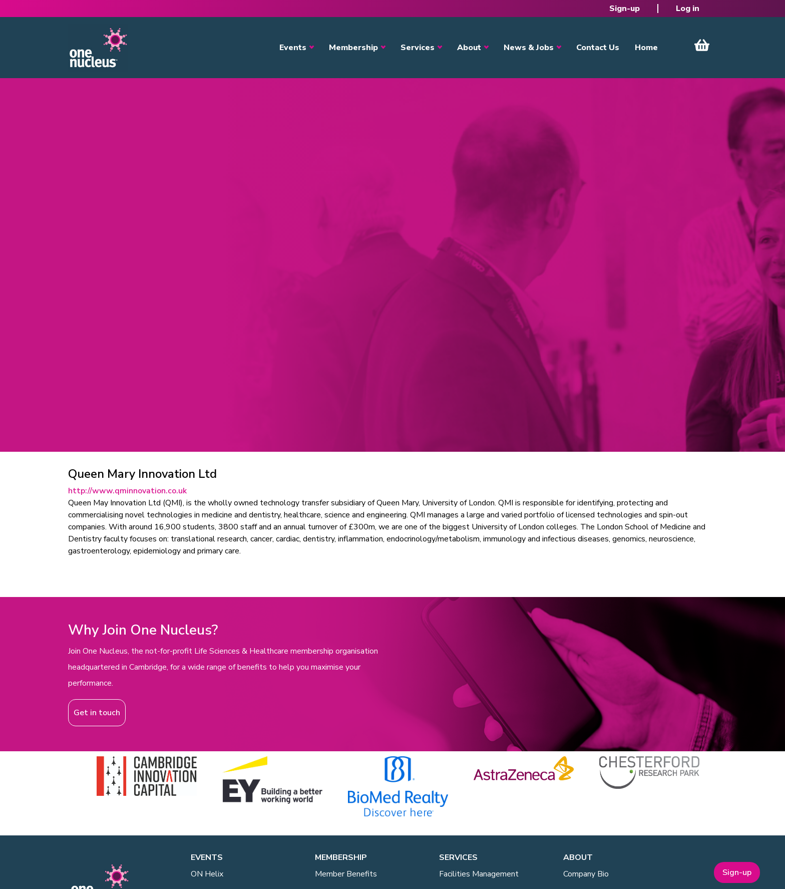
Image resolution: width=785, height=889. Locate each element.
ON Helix (207, 873)
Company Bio (586, 873)
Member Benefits (346, 873)
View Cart (701, 45)
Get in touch (97, 712)
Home (646, 47)
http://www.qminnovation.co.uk (127, 490)
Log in (687, 8)
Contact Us (597, 47)
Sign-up (624, 8)
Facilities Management (479, 873)
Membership (353, 47)
